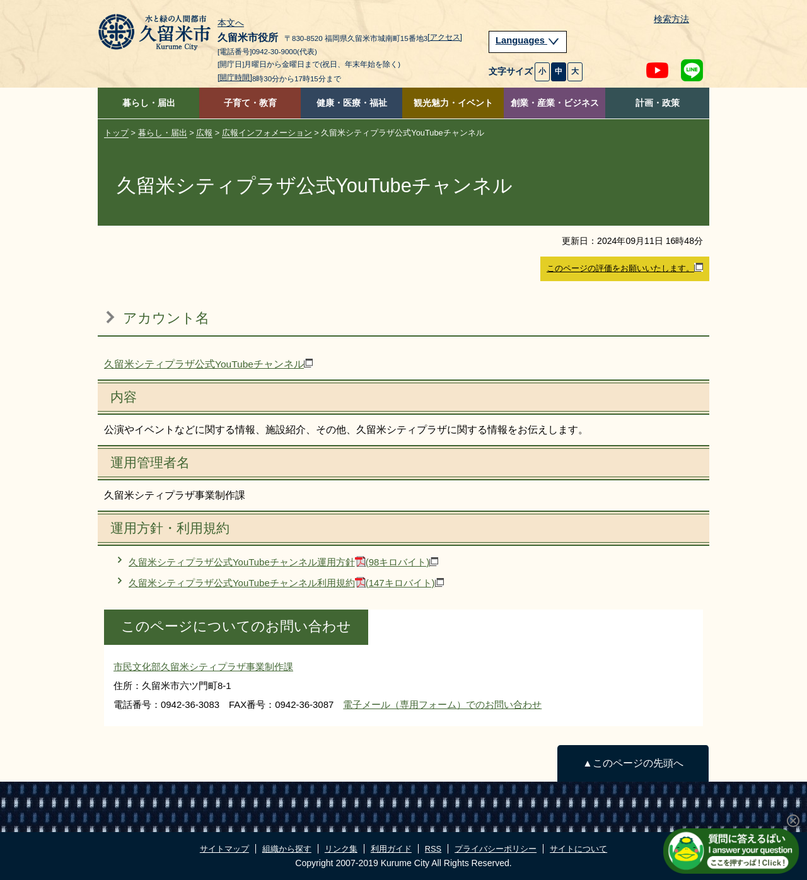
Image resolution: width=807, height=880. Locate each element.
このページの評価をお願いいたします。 (625, 268)
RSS (433, 849)
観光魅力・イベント (453, 103)
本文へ (231, 23)
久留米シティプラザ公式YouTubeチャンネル (208, 364)
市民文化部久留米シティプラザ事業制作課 (203, 666)
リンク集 (341, 849)
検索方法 (671, 19)
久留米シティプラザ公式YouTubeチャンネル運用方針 (283, 562)
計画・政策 (658, 103)
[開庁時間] (235, 77)
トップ (116, 132)
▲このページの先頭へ (633, 763)
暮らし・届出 (148, 103)
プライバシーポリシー (496, 849)
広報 (204, 132)
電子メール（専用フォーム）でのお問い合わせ (442, 704)
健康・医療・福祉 (351, 103)
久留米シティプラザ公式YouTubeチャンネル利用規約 (286, 582)
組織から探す (286, 849)
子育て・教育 (250, 103)
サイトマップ (224, 849)
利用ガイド (391, 849)
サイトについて (578, 849)
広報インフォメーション (267, 132)
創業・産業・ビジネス (555, 103)
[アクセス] (444, 37)
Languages (528, 40)
